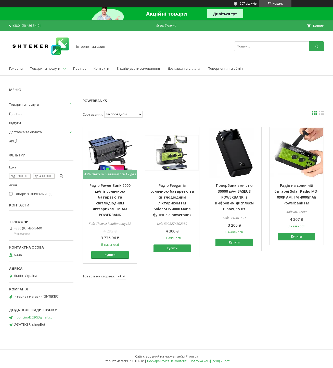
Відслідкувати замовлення (138, 68)
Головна (16, 68)
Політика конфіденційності (210, 361)
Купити (110, 255)
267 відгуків (248, 3)
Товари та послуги (45, 68)
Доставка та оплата (184, 68)
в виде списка (321, 114)
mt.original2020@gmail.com (34, 317)
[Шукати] (316, 46)
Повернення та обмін (225, 68)
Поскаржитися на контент (166, 361)
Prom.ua (192, 356)
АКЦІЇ (13, 141)
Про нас (79, 68)
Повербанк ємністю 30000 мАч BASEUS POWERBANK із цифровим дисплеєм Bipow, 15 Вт (234, 197)
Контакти (101, 68)
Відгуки (15, 122)
